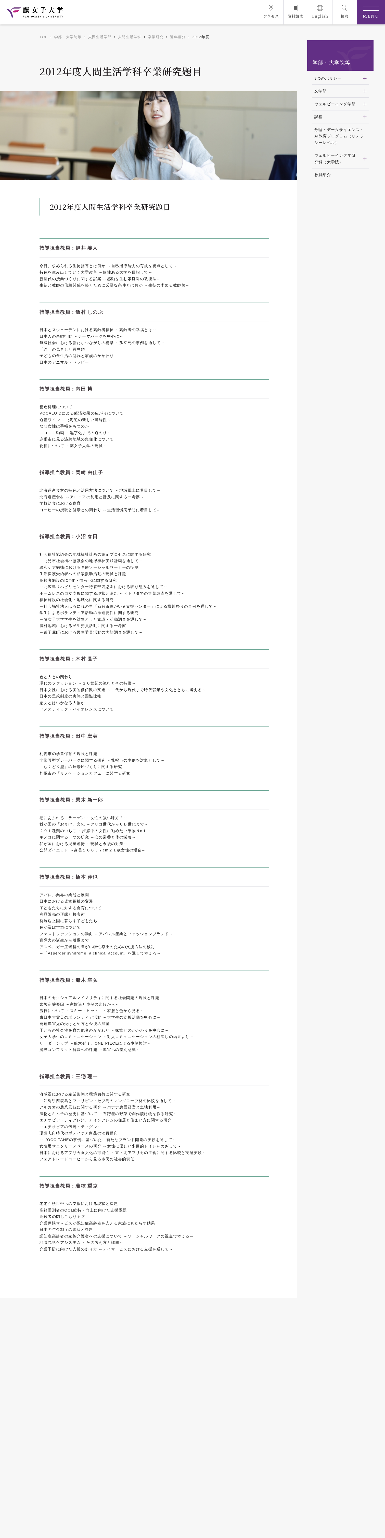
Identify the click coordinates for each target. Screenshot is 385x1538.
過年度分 (178, 37)
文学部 (320, 91)
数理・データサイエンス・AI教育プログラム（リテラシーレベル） (339, 136)
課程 (318, 117)
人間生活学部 (99, 37)
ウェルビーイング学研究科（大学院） (335, 158)
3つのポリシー (328, 78)
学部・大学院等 (67, 37)
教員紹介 (322, 175)
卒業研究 (156, 37)
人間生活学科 (129, 37)
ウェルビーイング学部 (335, 104)
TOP (44, 37)
